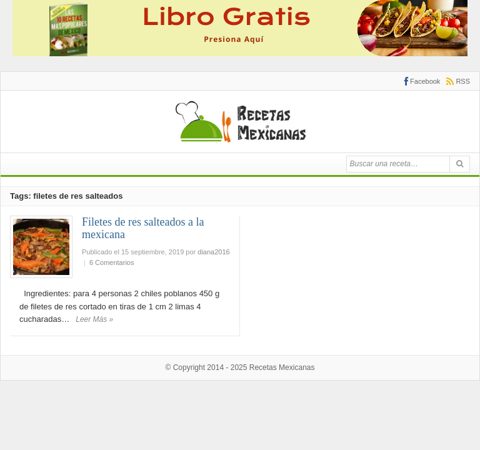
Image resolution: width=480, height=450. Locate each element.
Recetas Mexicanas (282, 367)
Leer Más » (94, 319)
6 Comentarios (111, 262)
